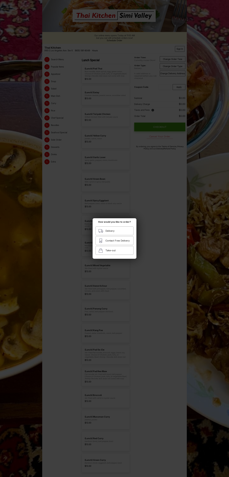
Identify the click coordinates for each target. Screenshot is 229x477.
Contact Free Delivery (114, 240)
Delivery (106, 231)
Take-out (107, 250)
